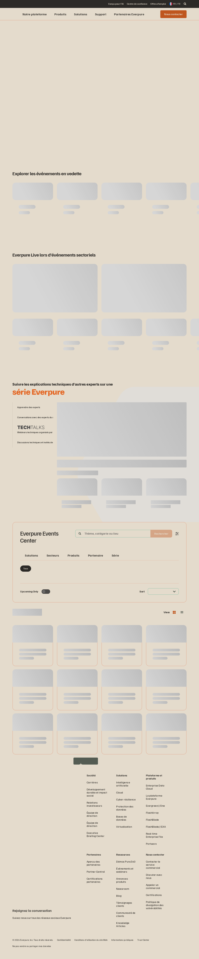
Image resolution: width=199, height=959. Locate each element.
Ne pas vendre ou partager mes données (31, 954)
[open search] (185, 3)
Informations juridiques (122, 948)
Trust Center (143, 948)
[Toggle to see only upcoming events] (46, 599)
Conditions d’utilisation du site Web (90, 948)
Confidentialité (64, 948)
